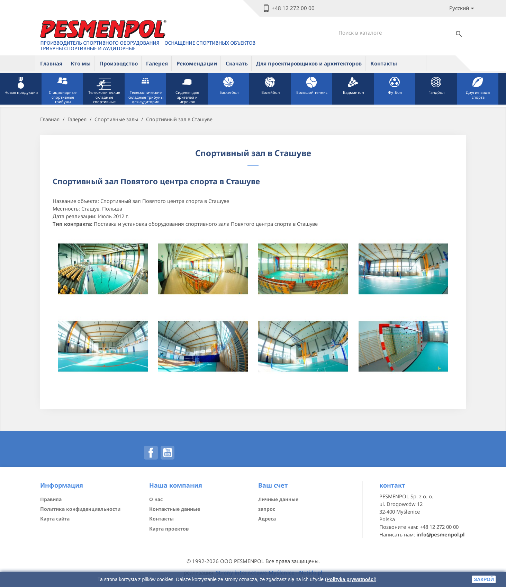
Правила (51, 499)
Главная (51, 63)
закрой (484, 579)
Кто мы (81, 63)
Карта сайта (55, 518)
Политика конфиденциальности (80, 509)
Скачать (237, 63)
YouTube (167, 453)
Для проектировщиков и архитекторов (309, 63)
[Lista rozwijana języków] (463, 8)
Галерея (157, 63)
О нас (156, 499)
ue (414, 63)
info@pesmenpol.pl (440, 534)
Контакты (383, 63)
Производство (118, 63)
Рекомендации (197, 63)
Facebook (151, 453)
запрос (266, 509)
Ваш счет (273, 485)
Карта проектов (169, 528)
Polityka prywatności (351, 579)
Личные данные (278, 499)
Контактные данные (174, 509)
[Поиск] (400, 32)
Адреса (267, 518)
